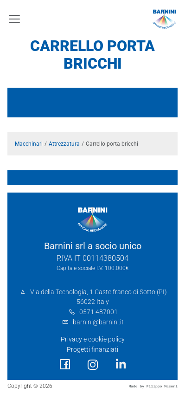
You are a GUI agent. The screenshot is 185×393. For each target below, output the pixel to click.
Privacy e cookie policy (93, 339)
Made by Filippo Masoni (153, 386)
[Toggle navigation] (14, 19)
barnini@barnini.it (98, 322)
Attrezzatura (64, 144)
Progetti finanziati (92, 350)
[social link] (64, 364)
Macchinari (29, 144)
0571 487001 (98, 312)
